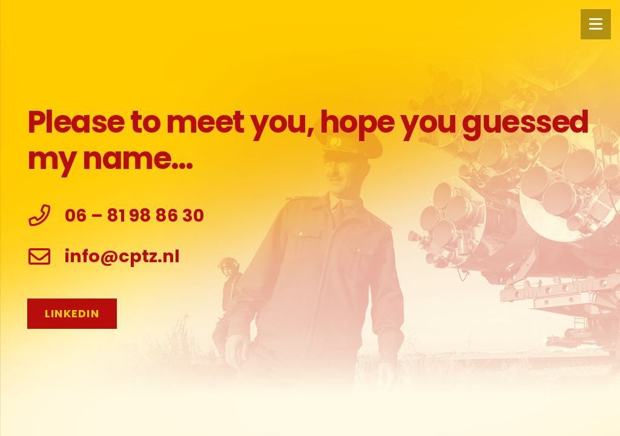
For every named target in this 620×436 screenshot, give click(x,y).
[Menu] (596, 24)
